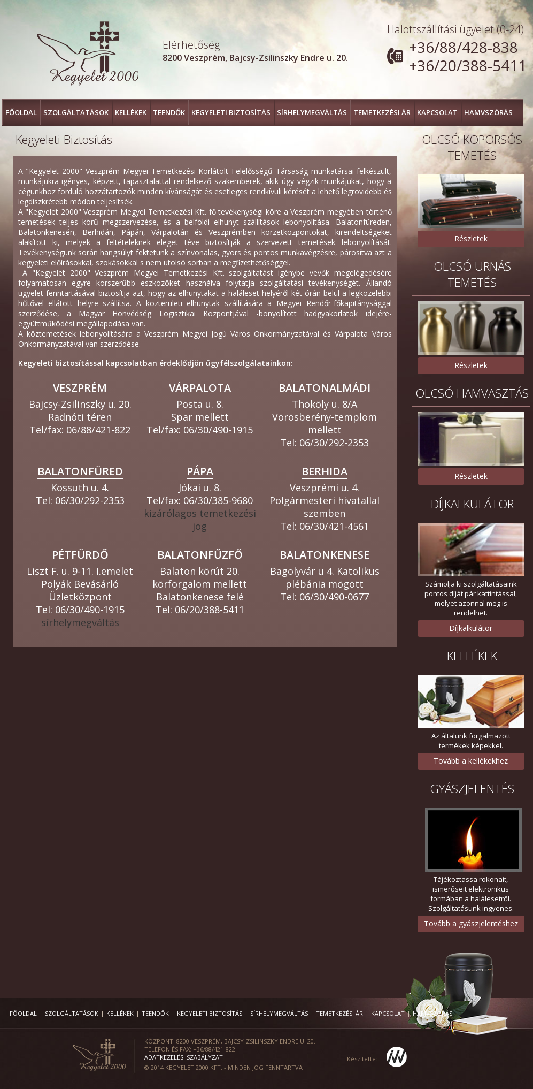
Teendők (169, 112)
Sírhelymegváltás (312, 112)
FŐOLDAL (21, 112)
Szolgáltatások (76, 112)
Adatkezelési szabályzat (183, 1057)
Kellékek (130, 112)
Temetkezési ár (382, 112)
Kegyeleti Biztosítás (231, 112)
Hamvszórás (488, 112)
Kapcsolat (437, 112)
